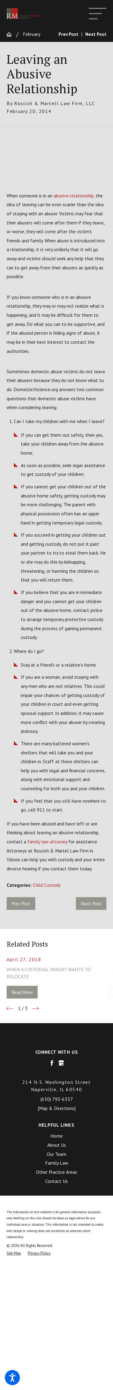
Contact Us (56, 1181)
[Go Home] (11, 34)
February (31, 34)
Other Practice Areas (56, 1172)
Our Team (56, 1154)
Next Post (91, 903)
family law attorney (47, 841)
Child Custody (47, 885)
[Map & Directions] (57, 1108)
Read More (22, 992)
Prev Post (20, 903)
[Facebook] (52, 1063)
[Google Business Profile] (61, 1063)
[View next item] (35, 1008)
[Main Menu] (97, 13)
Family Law (56, 1163)
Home (56, 1136)
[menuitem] (56, 1136)
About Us (56, 1145)
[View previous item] (10, 1008)
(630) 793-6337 (56, 1099)
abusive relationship (74, 196)
